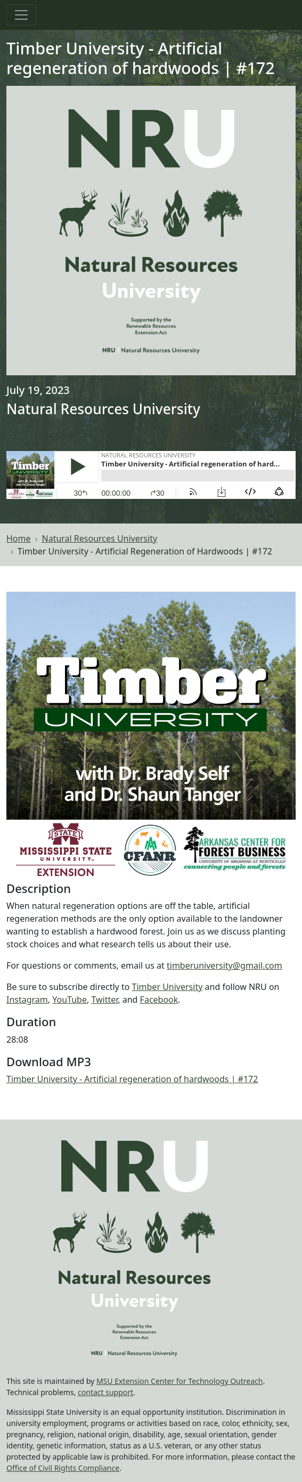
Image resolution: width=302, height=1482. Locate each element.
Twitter (104, 999)
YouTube (69, 999)
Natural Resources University (100, 538)
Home (18, 538)
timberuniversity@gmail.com (224, 965)
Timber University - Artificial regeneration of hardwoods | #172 (132, 1079)
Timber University (167, 987)
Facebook (159, 999)
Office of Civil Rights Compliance (62, 1468)
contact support (105, 1392)
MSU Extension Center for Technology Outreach (179, 1381)
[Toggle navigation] (21, 15)
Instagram (27, 999)
